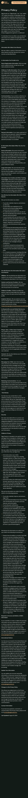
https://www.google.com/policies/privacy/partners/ (14, 306)
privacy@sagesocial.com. (10, 712)
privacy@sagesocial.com (7, 634)
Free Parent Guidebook (19, 2)
